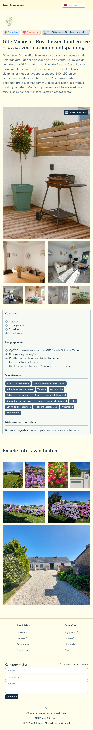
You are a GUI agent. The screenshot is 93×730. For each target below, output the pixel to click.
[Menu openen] (88, 5)
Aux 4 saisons (13, 5)
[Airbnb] (46, 707)
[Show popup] (73, 5)
